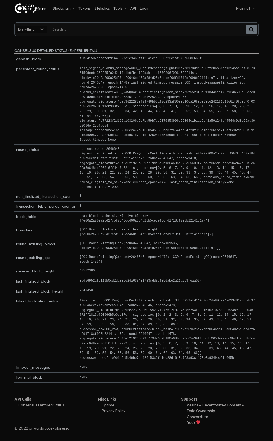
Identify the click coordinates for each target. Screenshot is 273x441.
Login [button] (144, 8)
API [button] (133, 8)
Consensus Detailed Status (41, 404)
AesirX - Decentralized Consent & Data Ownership (216, 407)
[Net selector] (246, 8)
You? (193, 422)
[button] (251, 29)
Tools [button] (118, 8)
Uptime (108, 404)
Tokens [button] (84, 8)
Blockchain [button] (62, 8)
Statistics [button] (102, 8)
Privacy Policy (113, 410)
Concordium (197, 416)
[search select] (31, 29)
